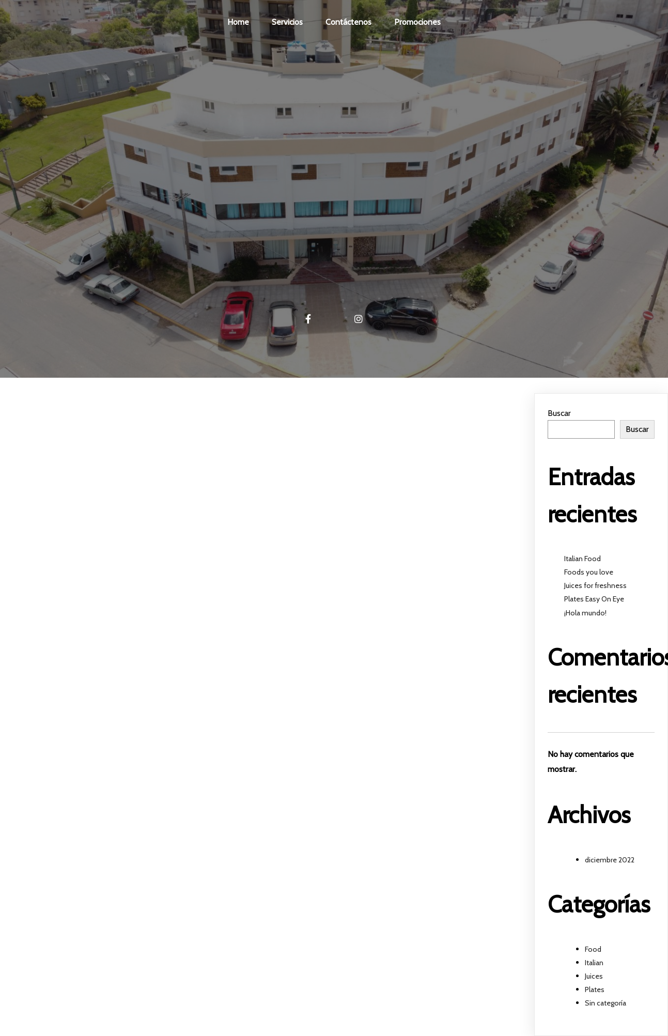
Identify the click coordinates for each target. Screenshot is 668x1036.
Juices (594, 976)
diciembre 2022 (609, 859)
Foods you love (588, 572)
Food (593, 949)
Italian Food (582, 558)
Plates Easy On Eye (594, 599)
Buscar (559, 413)
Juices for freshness (595, 585)
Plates (594, 989)
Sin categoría (605, 1003)
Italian (594, 962)
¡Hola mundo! (585, 612)
